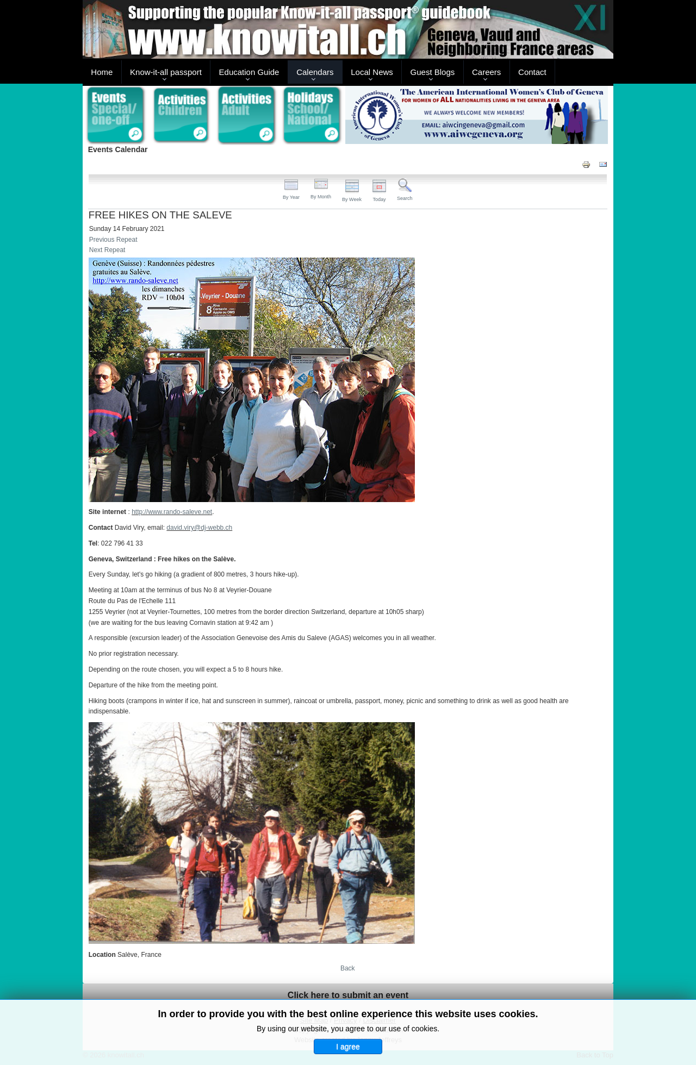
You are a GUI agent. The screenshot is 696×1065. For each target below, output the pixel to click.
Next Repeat (107, 250)
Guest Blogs (433, 72)
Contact (532, 72)
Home (102, 72)
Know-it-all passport (166, 72)
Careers (486, 72)
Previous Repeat (113, 239)
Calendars (314, 72)
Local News (372, 72)
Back (347, 968)
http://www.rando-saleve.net (172, 512)
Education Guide (249, 72)
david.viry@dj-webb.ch (199, 527)
